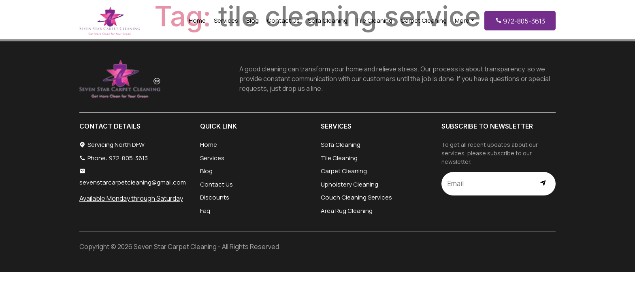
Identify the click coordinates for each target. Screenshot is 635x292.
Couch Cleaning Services (356, 197)
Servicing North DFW (112, 145)
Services (226, 20)
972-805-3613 (520, 21)
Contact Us (283, 20)
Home (197, 20)
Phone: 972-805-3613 (113, 158)
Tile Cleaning (374, 20)
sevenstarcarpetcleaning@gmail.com (132, 177)
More (462, 20)
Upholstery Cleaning (349, 184)
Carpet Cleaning (424, 20)
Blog (252, 20)
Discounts (214, 197)
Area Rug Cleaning (347, 210)
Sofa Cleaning (327, 20)
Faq (205, 210)
